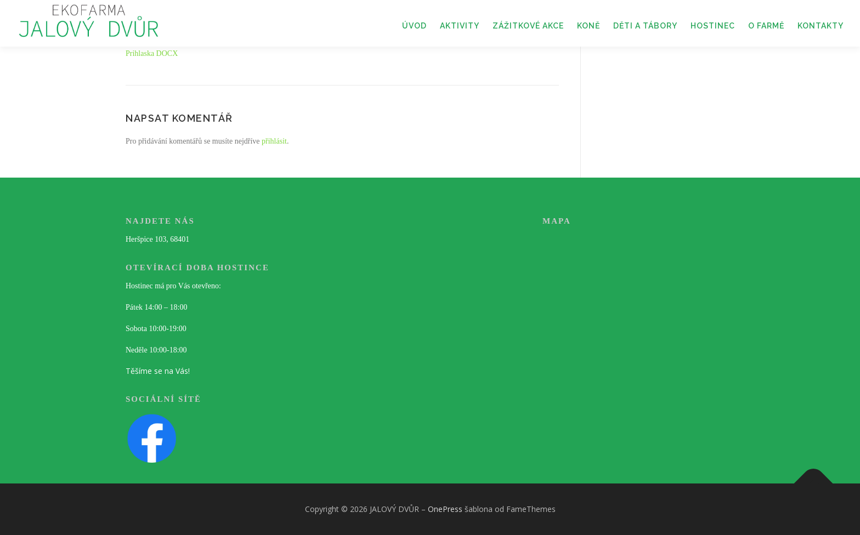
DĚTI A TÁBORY (645, 25)
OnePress (445, 509)
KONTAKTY (820, 25)
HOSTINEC (713, 25)
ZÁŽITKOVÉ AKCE (528, 25)
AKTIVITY (459, 25)
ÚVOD (414, 25)
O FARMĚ (766, 25)
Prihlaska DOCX (152, 53)
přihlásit (274, 141)
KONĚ (588, 25)
